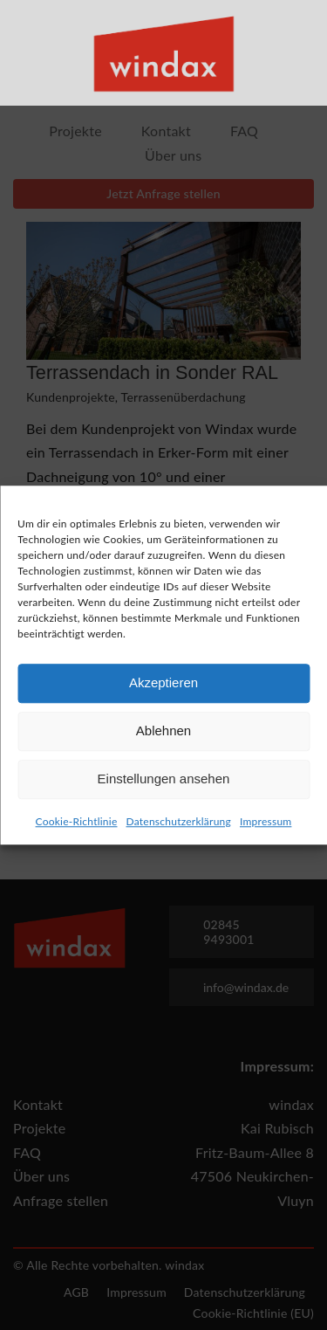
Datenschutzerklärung (178, 825)
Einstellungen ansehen (164, 783)
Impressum (265, 825)
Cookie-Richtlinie (77, 825)
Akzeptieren (163, 687)
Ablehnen (163, 735)
